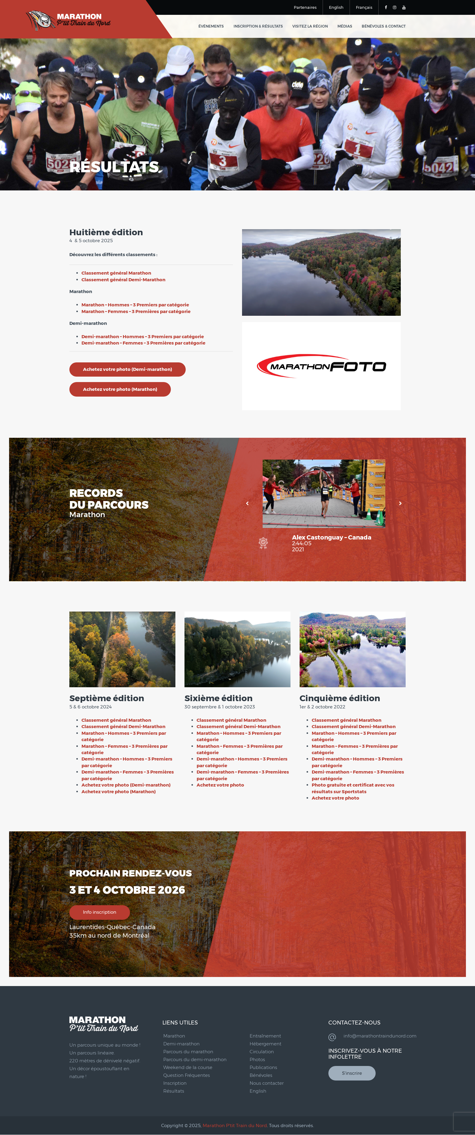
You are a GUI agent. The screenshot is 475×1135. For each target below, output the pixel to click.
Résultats (173, 1091)
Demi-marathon (181, 1044)
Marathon (174, 1036)
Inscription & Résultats (259, 26)
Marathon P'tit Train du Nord (235, 1125)
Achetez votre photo (220, 785)
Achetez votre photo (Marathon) (120, 389)
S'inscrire (352, 1073)
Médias (345, 26)
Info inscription (99, 912)
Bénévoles (261, 1075)
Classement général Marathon (116, 273)
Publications (263, 1067)
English (336, 7)
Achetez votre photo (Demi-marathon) (127, 369)
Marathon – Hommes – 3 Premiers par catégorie (135, 305)
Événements (213, 26)
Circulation (262, 1051)
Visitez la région (311, 26)
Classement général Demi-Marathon (123, 279)
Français (364, 7)
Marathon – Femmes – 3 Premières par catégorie (136, 311)
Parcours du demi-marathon (195, 1059)
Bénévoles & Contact (384, 26)
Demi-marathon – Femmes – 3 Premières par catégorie (143, 343)
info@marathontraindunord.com (380, 1036)
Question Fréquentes (186, 1075)
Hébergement (265, 1044)
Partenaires (305, 7)
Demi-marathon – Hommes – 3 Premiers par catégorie (142, 336)
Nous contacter (267, 1083)
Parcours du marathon (188, 1051)
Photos (257, 1059)
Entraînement (265, 1036)
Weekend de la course (187, 1067)
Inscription (175, 1083)
